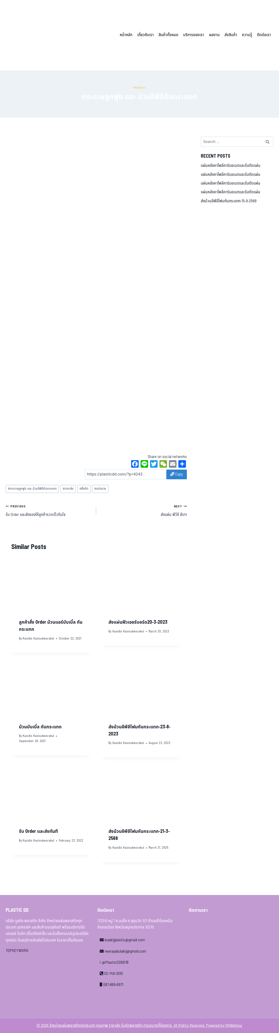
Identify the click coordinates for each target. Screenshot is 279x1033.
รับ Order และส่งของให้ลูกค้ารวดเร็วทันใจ (49, 510)
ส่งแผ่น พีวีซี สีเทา (143, 510)
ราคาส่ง (68, 488)
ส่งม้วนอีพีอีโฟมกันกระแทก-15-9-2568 (229, 201)
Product (139, 88)
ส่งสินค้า (230, 35)
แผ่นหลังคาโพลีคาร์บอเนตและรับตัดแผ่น (230, 166)
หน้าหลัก (126, 35)
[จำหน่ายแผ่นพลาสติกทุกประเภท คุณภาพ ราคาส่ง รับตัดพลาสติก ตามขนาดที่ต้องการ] (38, 35)
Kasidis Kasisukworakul (38, 638)
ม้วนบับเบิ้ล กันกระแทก (40, 726)
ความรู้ (247, 35)
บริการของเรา (193, 35)
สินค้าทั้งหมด (168, 35)
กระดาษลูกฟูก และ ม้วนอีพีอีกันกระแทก (32, 488)
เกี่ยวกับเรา (145, 35)
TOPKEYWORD (17, 951)
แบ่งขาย (100, 488)
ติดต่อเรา (264, 35)
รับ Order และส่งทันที (38, 831)
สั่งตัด (83, 488)
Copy (176, 474)
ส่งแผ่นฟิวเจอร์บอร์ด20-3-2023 (137, 622)
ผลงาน (214, 35)
